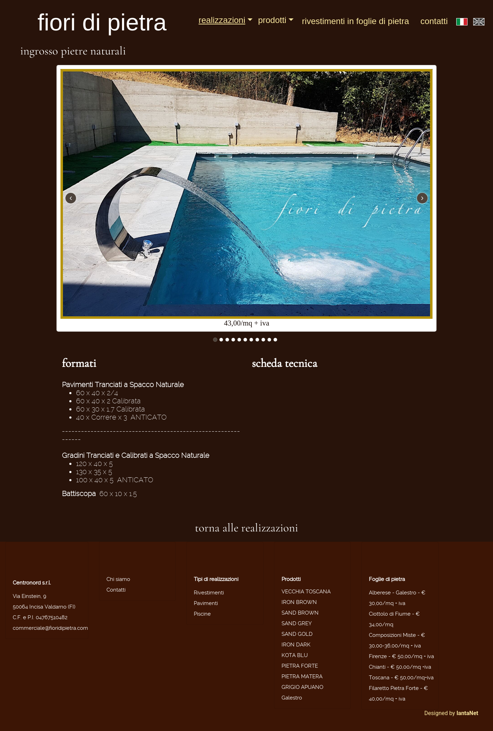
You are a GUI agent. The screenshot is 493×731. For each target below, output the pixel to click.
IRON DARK (296, 644)
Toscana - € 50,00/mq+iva (401, 677)
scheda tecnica (284, 363)
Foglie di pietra (387, 579)
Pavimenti (206, 603)
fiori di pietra (102, 22)
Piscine (202, 614)
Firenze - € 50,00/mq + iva (401, 656)
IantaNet (467, 713)
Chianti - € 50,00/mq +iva (400, 667)
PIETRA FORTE (300, 666)
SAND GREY (297, 623)
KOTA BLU (295, 655)
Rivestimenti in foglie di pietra (355, 21)
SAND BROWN (300, 613)
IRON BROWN (299, 602)
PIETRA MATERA (302, 676)
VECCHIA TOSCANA (306, 591)
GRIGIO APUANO (302, 687)
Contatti (434, 21)
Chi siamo (118, 579)
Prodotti (272, 20)
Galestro (292, 698)
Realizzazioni (221, 20)
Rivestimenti (209, 592)
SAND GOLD (297, 634)
